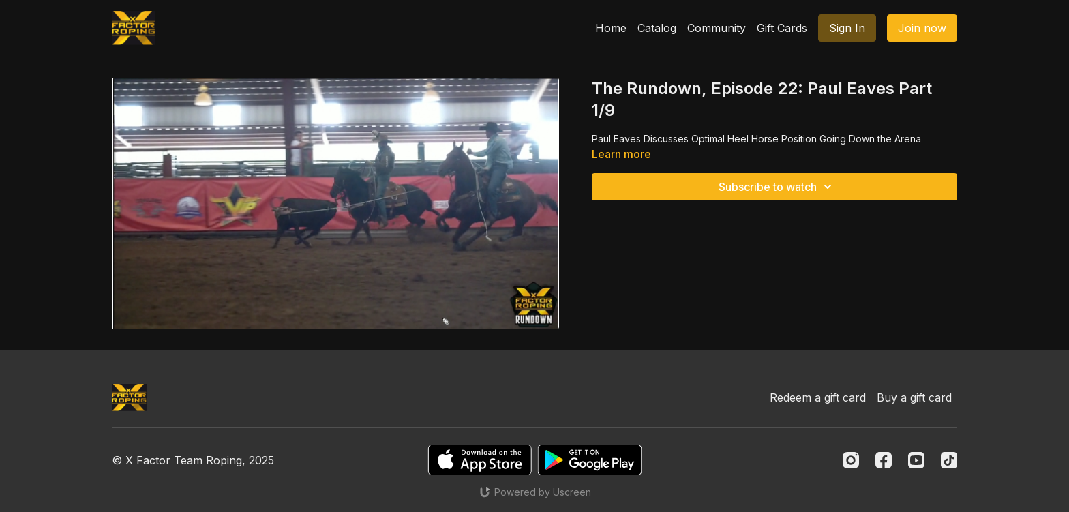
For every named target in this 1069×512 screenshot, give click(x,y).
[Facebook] (883, 460)
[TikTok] (949, 460)
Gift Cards (782, 28)
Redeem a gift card (818, 397)
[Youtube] (916, 460)
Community (716, 28)
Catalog (656, 28)
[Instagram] (851, 460)
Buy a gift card (914, 397)
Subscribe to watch (777, 187)
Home (611, 28)
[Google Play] (589, 460)
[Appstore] (479, 460)
